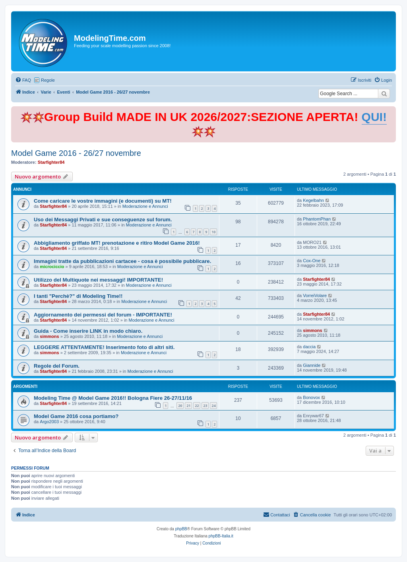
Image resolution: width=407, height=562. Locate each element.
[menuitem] (23, 80)
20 (180, 405)
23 (205, 405)
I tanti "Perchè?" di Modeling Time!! (78, 296)
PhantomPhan (317, 219)
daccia (309, 346)
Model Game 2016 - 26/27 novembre (76, 153)
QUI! (374, 116)
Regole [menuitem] (48, 80)
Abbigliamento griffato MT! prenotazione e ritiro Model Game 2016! (117, 243)
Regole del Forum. (56, 366)
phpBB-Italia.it (221, 536)
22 (197, 405)
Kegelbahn (313, 200)
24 (213, 405)
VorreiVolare (315, 295)
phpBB (181, 529)
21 (188, 405)
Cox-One (311, 260)
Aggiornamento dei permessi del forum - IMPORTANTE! (103, 315)
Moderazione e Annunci (145, 206)
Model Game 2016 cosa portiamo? (76, 416)
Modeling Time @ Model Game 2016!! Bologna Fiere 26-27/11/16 (113, 398)
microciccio (52, 266)
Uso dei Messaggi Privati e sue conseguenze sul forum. (103, 219)
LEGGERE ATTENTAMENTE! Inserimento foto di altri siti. (104, 347)
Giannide (311, 365)
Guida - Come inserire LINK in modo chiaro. (88, 331)
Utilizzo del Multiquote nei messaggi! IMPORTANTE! (98, 280)
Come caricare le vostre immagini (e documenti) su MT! (103, 201)
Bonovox (311, 397)
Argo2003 (49, 421)
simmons (49, 336)
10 (213, 231)
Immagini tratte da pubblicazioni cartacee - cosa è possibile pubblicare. (122, 261)
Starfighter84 (51, 162)
